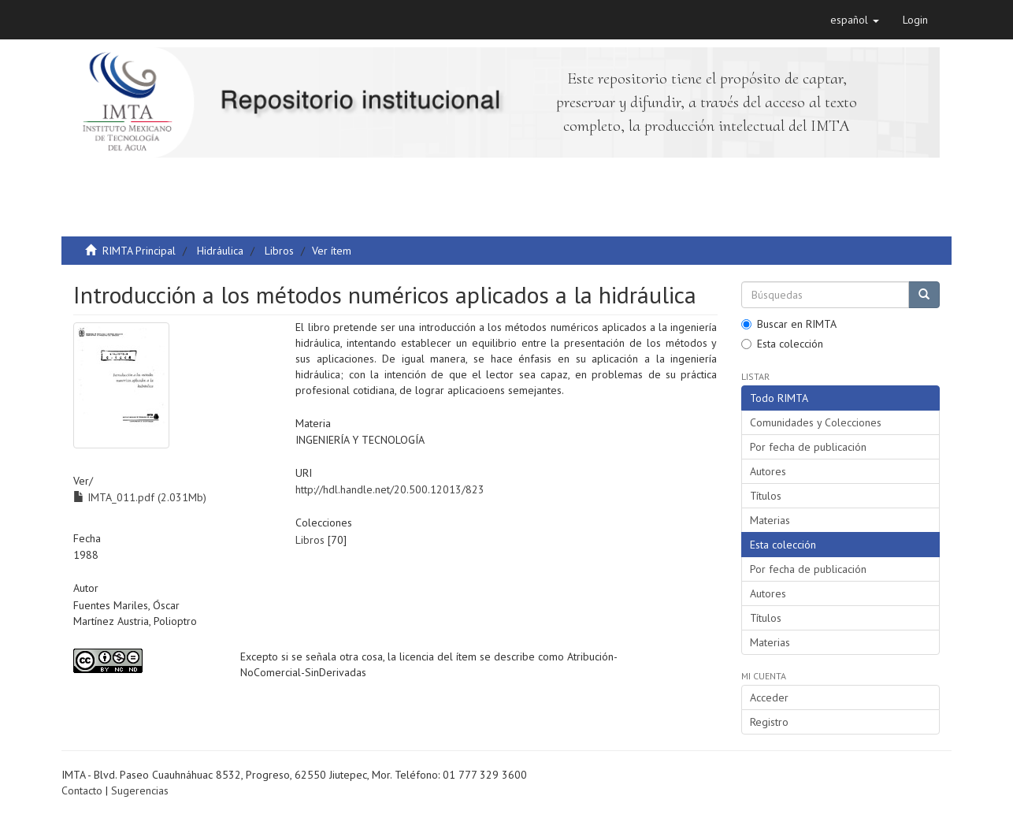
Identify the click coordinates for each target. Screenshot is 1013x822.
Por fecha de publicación (808, 447)
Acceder (769, 697)
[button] (854, 19)
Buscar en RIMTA (789, 324)
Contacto (81, 790)
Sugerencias (140, 790)
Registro (769, 722)
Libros (279, 251)
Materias (770, 520)
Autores (768, 471)
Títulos (765, 496)
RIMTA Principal (139, 251)
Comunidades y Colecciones (815, 422)
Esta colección (782, 344)
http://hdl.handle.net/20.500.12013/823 (389, 489)
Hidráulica (220, 251)
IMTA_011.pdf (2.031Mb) (139, 497)
